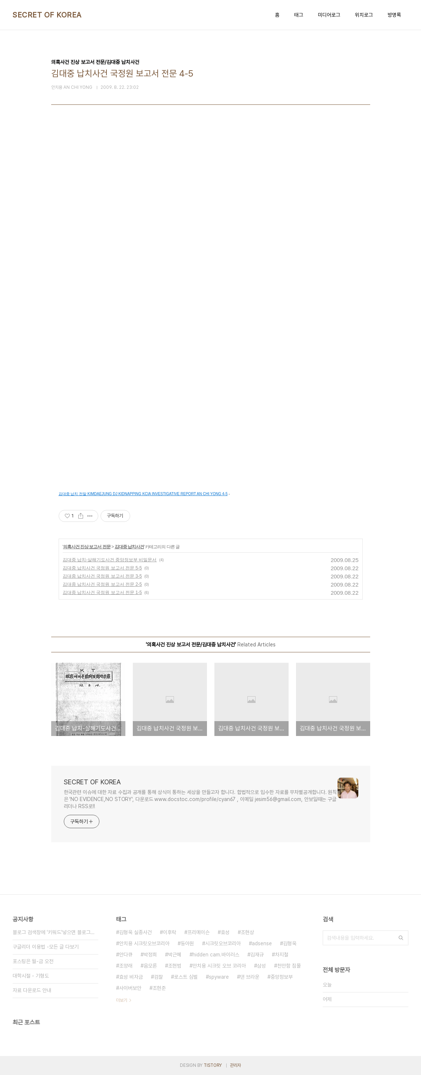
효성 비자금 (131, 977)
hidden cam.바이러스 (216, 955)
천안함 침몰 (289, 966)
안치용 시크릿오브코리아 (144, 943)
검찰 (158, 977)
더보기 (121, 1000)
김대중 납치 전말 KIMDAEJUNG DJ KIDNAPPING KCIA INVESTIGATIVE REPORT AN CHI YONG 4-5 (143, 494)
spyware (219, 977)
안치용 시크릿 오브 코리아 (219, 966)
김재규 (257, 955)
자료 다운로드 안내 (32, 990)
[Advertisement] (211, 205)
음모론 (150, 966)
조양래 (125, 966)
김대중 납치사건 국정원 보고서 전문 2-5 (102, 584)
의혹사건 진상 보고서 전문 (87, 546)
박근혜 (174, 955)
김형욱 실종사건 (135, 932)
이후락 (169, 932)
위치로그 (364, 15)
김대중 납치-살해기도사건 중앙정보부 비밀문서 (110, 559)
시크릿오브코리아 (223, 943)
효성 (225, 932)
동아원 (187, 943)
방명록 (394, 15)
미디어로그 (329, 15)
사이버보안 (130, 988)
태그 (298, 15)
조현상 (247, 932)
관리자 (235, 1065)
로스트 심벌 (186, 977)
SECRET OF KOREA (47, 14)
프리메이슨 (198, 932)
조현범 (174, 966)
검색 (401, 938)
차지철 (281, 955)
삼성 (261, 966)
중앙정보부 (281, 977)
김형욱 (289, 943)
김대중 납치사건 (129, 546)
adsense (262, 943)
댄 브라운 (249, 977)
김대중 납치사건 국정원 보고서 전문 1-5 (102, 592)
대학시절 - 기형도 (31, 976)
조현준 (159, 988)
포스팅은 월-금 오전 (33, 961)
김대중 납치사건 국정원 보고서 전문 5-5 (102, 568)
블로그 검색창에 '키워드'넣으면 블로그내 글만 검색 (55, 932)
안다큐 (125, 955)
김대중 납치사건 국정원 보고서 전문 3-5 (102, 576)
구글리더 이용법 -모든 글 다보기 (46, 947)
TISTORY (213, 1065)
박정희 (150, 955)
